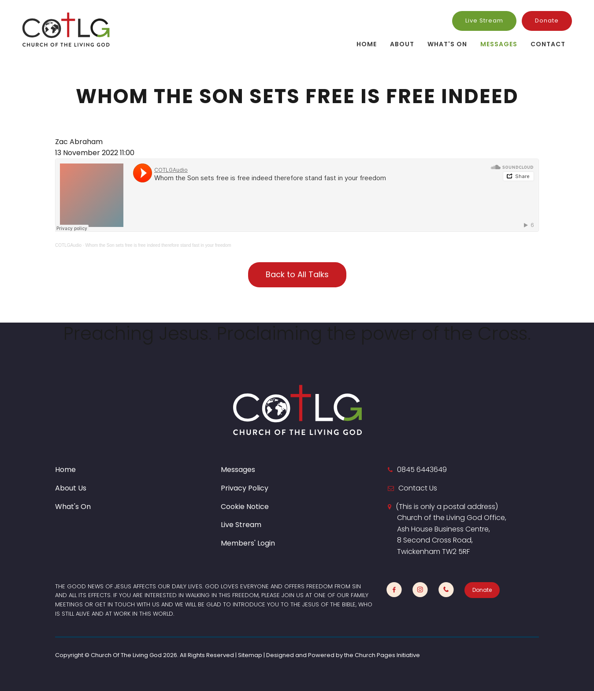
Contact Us (417, 488)
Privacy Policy (244, 488)
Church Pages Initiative (387, 655)
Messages (498, 44)
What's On (447, 44)
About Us (70, 488)
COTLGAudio (68, 245)
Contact (548, 44)
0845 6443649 (422, 469)
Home (366, 44)
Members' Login (248, 543)
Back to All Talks (297, 274)
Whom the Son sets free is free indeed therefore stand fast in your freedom (158, 245)
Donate (547, 20)
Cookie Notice (245, 507)
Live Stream (484, 20)
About (402, 44)
